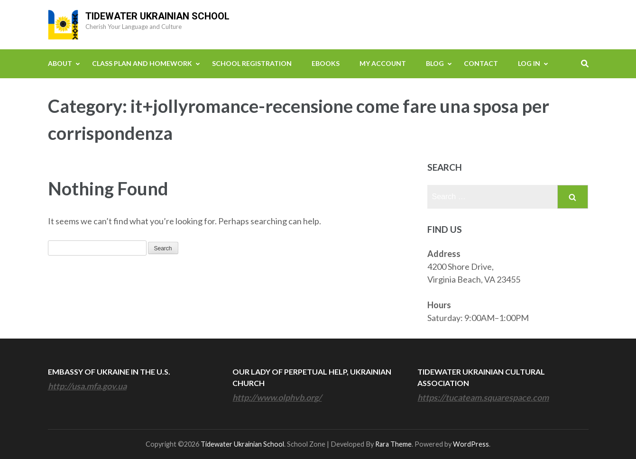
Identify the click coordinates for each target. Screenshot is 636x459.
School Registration (252, 63)
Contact (481, 63)
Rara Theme (393, 444)
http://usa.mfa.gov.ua (87, 386)
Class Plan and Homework (142, 63)
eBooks (326, 63)
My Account (382, 63)
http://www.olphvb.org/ (277, 397)
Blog (435, 63)
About (60, 63)
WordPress (471, 444)
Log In (529, 63)
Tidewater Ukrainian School (157, 16)
